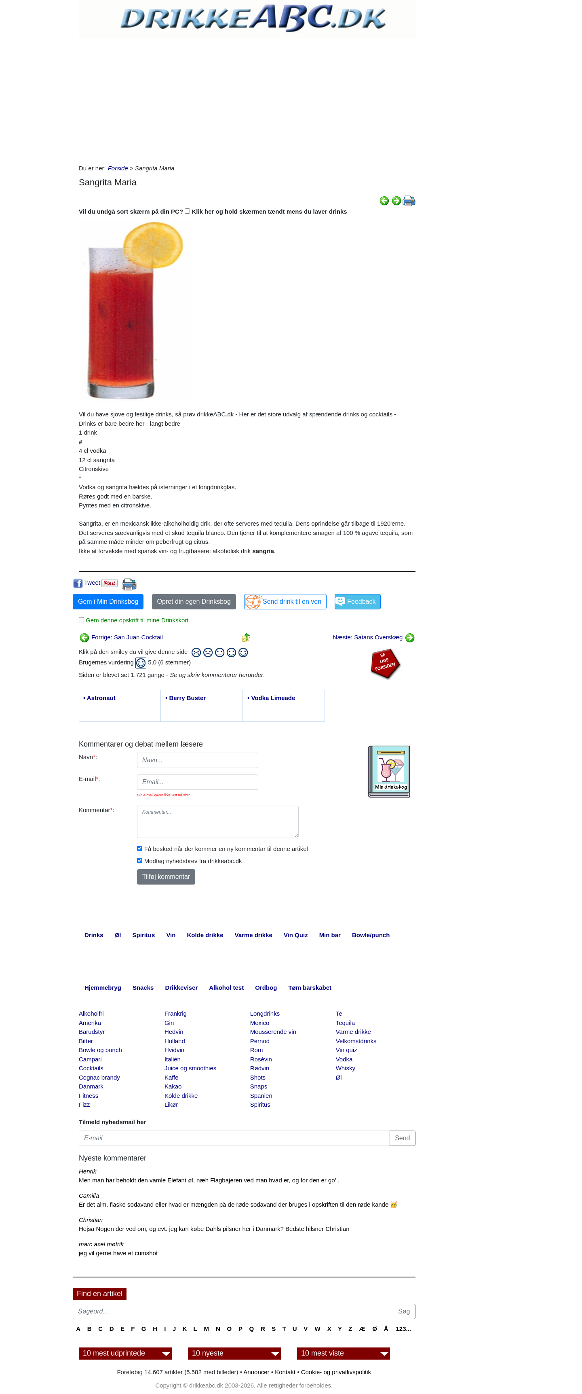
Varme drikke (353, 1031)
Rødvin (260, 1068)
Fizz (84, 1104)
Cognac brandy (99, 1077)
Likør (171, 1104)
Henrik (87, 1171)
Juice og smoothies (190, 1068)
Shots (258, 1077)
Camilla (89, 1195)
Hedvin (173, 1031)
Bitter (86, 1041)
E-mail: (89, 778)
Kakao (173, 1086)
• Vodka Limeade (271, 697)
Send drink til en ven (292, 601)
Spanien (261, 1095)
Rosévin (261, 1059)
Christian (91, 1219)
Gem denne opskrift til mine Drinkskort (136, 620)
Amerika (90, 1022)
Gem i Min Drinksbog (108, 601)
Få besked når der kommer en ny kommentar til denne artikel (226, 848)
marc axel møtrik (101, 1244)
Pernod (260, 1041)
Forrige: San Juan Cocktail (121, 637)
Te (339, 1013)
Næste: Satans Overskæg (374, 637)
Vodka (344, 1059)
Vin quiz (346, 1049)
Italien (172, 1059)
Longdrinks (265, 1013)
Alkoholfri (91, 1013)
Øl (339, 1077)
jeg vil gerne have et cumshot (118, 1253)
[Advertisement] (247, 99)
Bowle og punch (100, 1049)
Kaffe (171, 1077)
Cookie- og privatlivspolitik (336, 1372)
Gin (169, 1022)
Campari (90, 1059)
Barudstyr (92, 1031)
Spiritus (260, 1104)
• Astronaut (99, 697)
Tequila (345, 1022)
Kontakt (285, 1372)
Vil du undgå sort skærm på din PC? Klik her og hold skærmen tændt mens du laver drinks (213, 211)
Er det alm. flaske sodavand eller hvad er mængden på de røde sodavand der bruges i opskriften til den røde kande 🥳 (238, 1204)
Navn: (88, 756)
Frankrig (175, 1013)
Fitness (88, 1095)
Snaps (259, 1086)
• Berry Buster (185, 697)
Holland (174, 1041)
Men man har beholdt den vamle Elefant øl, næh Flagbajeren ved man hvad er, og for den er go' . (209, 1180)
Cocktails (91, 1068)
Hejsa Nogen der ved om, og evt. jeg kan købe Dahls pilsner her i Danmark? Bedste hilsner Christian (214, 1228)
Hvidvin (174, 1049)
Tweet (92, 582)
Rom (256, 1049)
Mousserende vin (273, 1031)
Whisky (345, 1068)
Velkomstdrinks (356, 1041)
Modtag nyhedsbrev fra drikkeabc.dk (193, 860)
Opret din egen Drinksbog (194, 601)
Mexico (260, 1022)
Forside (118, 168)
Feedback (361, 601)
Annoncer (256, 1372)
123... (403, 1328)
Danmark (91, 1086)
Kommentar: (96, 809)
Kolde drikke (181, 1095)
